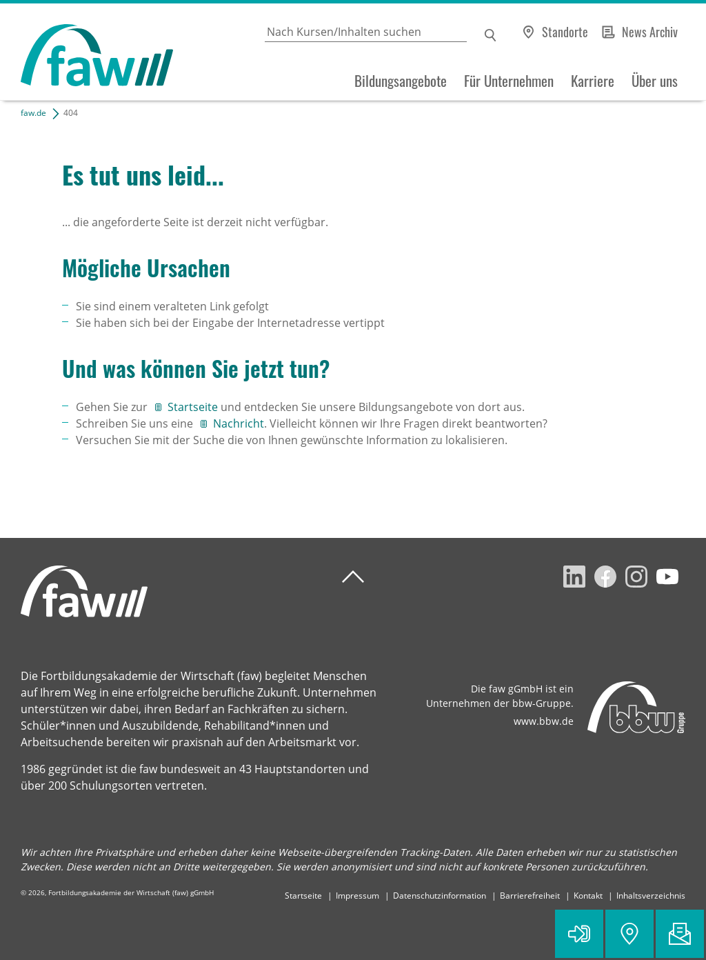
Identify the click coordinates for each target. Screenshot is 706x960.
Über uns (655, 80)
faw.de (33, 113)
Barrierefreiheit (530, 895)
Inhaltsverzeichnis (650, 895)
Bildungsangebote (400, 80)
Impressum (357, 895)
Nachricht (238, 423)
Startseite (194, 406)
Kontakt (588, 895)
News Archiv (650, 32)
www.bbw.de (544, 721)
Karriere (592, 80)
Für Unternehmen (509, 80)
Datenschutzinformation (439, 895)
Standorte (565, 32)
